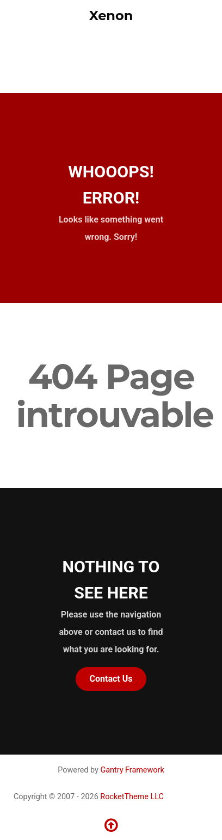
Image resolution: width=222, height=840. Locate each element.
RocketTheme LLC (131, 796)
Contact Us (111, 679)
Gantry (132, 770)
